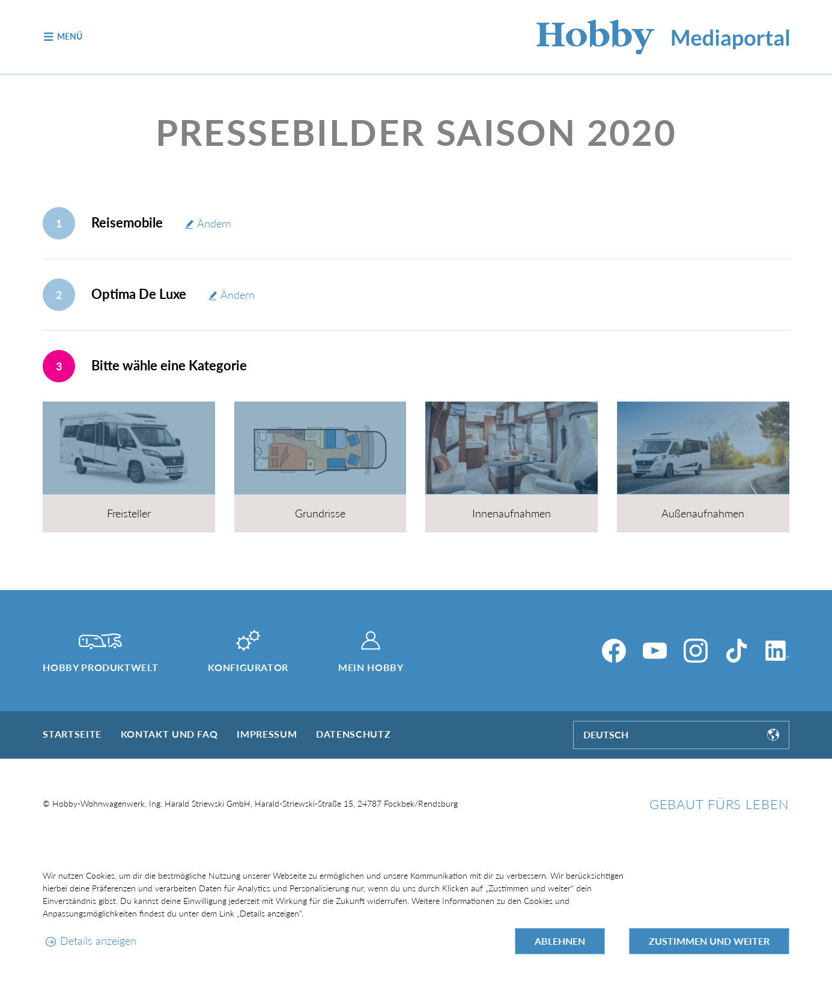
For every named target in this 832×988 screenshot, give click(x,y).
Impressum (267, 733)
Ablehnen (560, 941)
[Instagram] (696, 651)
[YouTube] (655, 651)
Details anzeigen (98, 940)
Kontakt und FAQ (169, 733)
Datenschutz (353, 733)
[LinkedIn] (777, 651)
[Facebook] (614, 651)
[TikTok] (736, 651)
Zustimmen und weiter (709, 941)
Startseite (72, 733)
